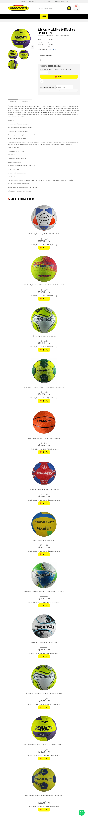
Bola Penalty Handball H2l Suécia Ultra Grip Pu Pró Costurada (44, 387)
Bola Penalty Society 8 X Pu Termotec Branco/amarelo (44, 694)
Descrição (13, 101)
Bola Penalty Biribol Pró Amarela (43, 540)
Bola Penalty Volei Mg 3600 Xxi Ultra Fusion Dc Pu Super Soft (44, 285)
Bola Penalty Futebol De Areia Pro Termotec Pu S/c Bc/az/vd (44, 591)
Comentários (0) (25, 101)
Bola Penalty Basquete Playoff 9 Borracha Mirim (44, 438)
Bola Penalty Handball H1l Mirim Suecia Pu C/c (44, 489)
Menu (44, 16)
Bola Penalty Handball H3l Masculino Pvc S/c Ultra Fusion (44, 796)
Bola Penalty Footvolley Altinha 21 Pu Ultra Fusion (44, 234)
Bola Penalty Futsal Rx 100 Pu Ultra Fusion (44, 642)
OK (59, 90)
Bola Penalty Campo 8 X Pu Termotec (44, 336)
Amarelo (43, 60)
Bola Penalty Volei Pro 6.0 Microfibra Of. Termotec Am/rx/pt (44, 745)
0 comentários (49, 35)
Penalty (50, 40)
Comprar (59, 77)
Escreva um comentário (62, 35)
